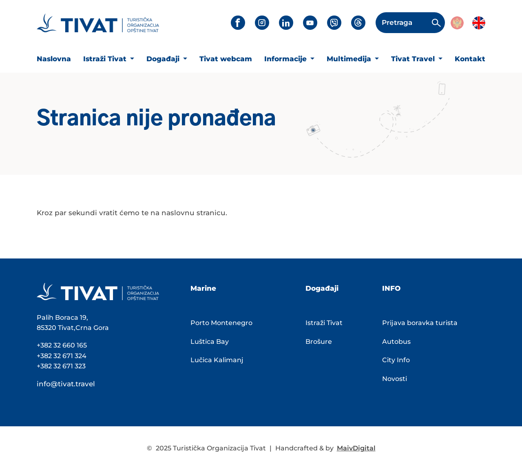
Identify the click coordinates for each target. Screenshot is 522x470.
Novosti (394, 379)
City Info (396, 360)
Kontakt (470, 59)
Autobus (396, 341)
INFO (391, 288)
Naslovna (54, 59)
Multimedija (350, 59)
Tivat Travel (414, 59)
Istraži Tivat (105, 59)
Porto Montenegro (221, 323)
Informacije (286, 59)
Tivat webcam (225, 59)
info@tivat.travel (66, 384)
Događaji (163, 59)
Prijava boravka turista (420, 323)
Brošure (318, 341)
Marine (203, 288)
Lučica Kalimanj (216, 360)
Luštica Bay (209, 341)
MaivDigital (356, 448)
